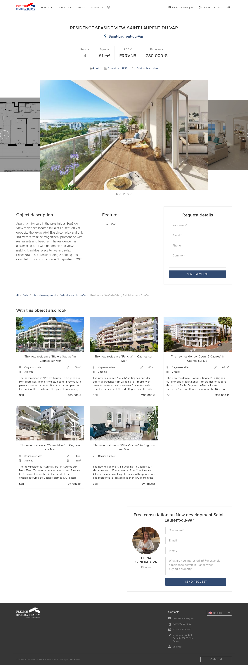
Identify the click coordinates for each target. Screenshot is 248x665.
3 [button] (124, 194)
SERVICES (65, 7)
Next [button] (243, 135)
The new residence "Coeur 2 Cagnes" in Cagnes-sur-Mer (198, 359)
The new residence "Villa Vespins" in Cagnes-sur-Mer (124, 447)
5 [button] (131, 194)
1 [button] (117, 194)
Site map (177, 646)
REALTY (47, 7)
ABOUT (81, 7)
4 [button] (128, 194)
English (219, 612)
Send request (198, 274)
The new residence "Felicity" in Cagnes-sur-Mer (124, 359)
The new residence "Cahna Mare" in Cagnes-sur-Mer (50, 447)
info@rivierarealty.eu (181, 7)
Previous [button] (4, 135)
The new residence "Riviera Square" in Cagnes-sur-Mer (50, 359)
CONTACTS (97, 7)
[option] (124, 135)
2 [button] (120, 194)
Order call (216, 659)
